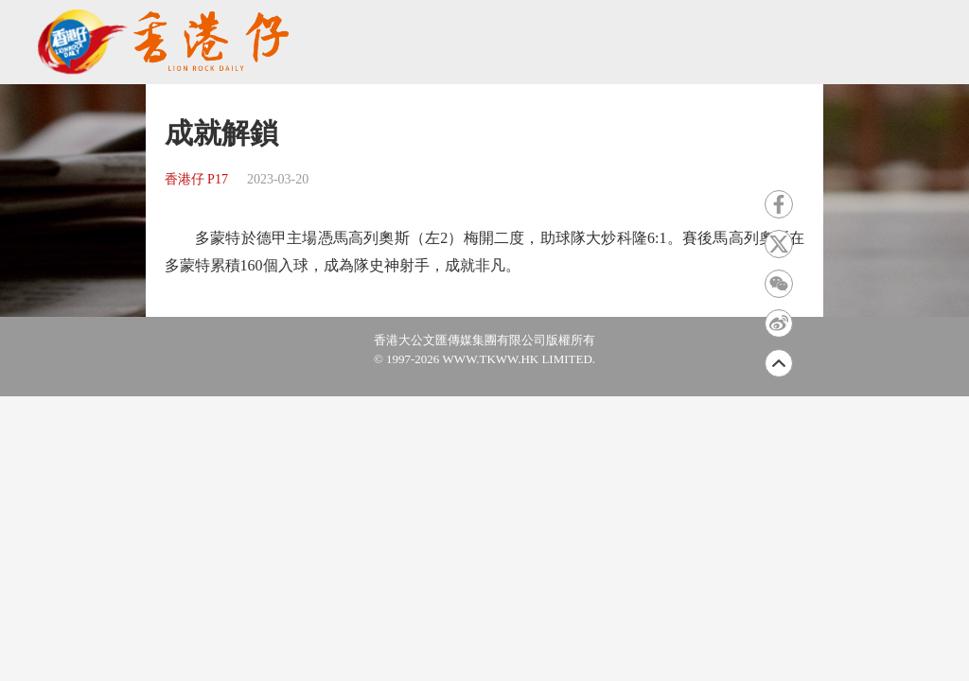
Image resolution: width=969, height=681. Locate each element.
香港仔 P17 (196, 179)
